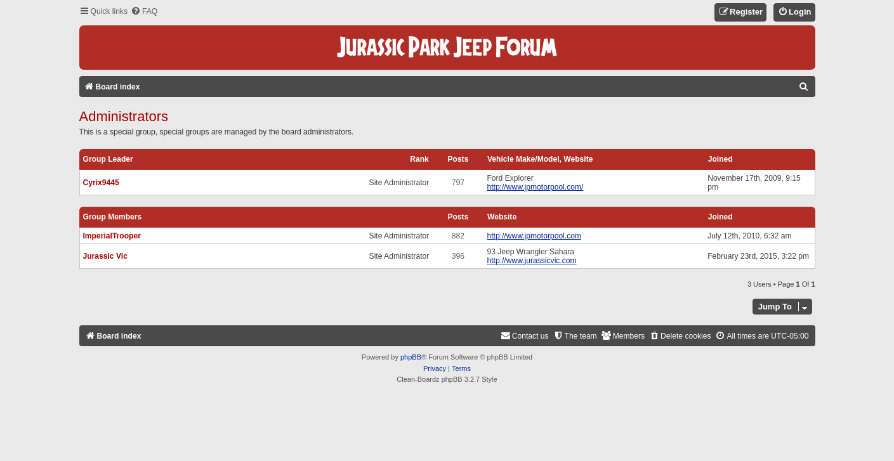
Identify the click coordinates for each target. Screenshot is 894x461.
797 (458, 182)
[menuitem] (144, 11)
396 (458, 256)
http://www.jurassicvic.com (531, 260)
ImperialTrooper (112, 235)
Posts (457, 159)
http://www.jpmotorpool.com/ (535, 187)
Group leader (108, 159)
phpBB (410, 357)
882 (458, 235)
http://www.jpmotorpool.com (534, 235)
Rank (419, 159)
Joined (720, 159)
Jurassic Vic (105, 256)
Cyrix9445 (101, 182)
